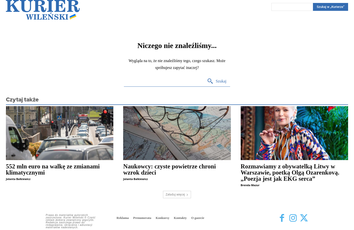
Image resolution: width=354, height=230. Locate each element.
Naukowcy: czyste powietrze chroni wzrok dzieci (169, 169)
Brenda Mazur (250, 185)
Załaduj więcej (177, 194)
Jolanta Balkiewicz (18, 179)
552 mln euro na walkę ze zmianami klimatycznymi (53, 169)
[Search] (330, 7)
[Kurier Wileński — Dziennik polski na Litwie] (43, 10)
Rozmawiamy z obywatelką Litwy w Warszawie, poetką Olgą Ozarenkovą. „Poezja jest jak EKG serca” (290, 172)
